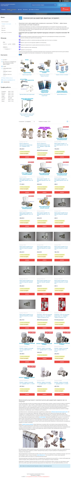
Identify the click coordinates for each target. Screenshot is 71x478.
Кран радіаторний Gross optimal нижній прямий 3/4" (44, 282)
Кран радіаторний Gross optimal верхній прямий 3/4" (26, 282)
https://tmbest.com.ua (8, 78)
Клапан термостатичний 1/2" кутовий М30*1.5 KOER (26, 350)
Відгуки (3, 30)
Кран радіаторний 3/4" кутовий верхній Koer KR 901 (61, 180)
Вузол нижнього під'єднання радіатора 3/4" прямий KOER (26, 145)
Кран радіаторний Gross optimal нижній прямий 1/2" (26, 248)
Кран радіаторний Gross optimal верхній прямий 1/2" (61, 214)
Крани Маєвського (62, 94)
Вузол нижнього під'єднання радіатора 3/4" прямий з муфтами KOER (43, 145)
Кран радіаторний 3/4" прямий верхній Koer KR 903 (26, 214)
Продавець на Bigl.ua (35, 475)
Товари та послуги (11, 9)
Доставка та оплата (34, 9)
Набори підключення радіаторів (44, 95)
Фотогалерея (5, 21)
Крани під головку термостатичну (44, 75)
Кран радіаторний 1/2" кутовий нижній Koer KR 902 (26, 180)
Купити (27, 157)
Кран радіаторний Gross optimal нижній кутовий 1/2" (61, 248)
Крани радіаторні (27, 74)
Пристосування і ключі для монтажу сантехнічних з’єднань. (27, 115)
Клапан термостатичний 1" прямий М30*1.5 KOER (61, 383)
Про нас (20, 9)
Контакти (25, 9)
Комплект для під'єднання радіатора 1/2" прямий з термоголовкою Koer (61, 316)
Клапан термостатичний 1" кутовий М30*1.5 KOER (44, 383)
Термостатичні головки (62, 74)
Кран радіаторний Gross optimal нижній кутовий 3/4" (26, 316)
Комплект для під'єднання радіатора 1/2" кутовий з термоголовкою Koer (44, 316)
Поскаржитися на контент (32, 476)
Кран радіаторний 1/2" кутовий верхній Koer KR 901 (61, 145)
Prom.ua (42, 474)
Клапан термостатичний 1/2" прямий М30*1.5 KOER (44, 349)
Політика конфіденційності (43, 476)
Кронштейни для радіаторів (27, 94)
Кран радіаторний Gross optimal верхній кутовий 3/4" (61, 282)
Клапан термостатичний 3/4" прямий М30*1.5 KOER (27, 383)
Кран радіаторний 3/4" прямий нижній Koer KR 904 (43, 214)
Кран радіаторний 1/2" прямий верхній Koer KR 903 (43, 180)
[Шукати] (55, 4)
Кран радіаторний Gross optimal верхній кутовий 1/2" (44, 248)
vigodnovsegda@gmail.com (9, 80)
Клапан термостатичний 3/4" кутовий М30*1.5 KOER (61, 350)
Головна (3, 9)
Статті (3, 26)
